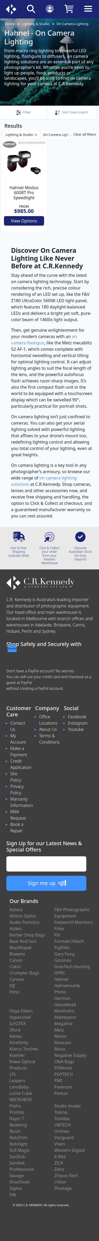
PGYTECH (63, 1074)
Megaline (63, 1023)
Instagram (77, 723)
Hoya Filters (21, 1011)
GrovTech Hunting (72, 966)
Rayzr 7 (17, 1118)
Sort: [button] (71, 112)
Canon (16, 960)
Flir (57, 935)
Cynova (17, 979)
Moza (59, 1049)
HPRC (59, 973)
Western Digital (69, 1150)
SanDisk (17, 1156)
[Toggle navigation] (88, 12)
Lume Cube (21, 1093)
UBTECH (62, 1125)
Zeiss (59, 1169)
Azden (16, 928)
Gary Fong (64, 954)
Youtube (76, 729)
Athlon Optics (23, 916)
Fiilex (59, 928)
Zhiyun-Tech (66, 1175)
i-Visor (60, 1182)
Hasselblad (65, 1004)
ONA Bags (64, 1061)
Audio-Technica (24, 922)
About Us (48, 729)
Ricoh (15, 1131)
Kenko (16, 1036)
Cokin (15, 966)
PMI (58, 1080)
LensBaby (19, 1087)
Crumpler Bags (24, 973)
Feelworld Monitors (73, 922)
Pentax (61, 1093)
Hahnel (61, 979)
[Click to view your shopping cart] (69, 8)
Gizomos (63, 960)
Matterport (65, 1017)
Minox (60, 1036)
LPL (13, 1074)
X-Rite (60, 1156)
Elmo (15, 992)
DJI (12, 985)
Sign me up (47, 883)
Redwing (18, 1125)
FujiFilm (62, 947)
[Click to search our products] (31, 8)
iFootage (63, 1188)
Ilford (15, 1030)
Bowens (17, 954)
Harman (62, 998)
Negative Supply (70, 1055)
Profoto (17, 1112)
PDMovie (63, 1068)
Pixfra (15, 1106)
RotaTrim (18, 1137)
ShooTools (20, 1182)
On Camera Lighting (72, 23)
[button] (23, 112)
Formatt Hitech (69, 941)
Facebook (77, 717)
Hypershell (20, 1017)
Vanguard (64, 1137)
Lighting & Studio (35, 23)
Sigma (16, 1188)
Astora (16, 909)
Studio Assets (67, 1106)
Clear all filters (84, 134)
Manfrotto (64, 1011)
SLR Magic (20, 1150)
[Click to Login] (49, 8)
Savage (17, 1175)
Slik (13, 1194)
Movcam (62, 1042)
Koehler (17, 1055)
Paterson (63, 1087)
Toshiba (62, 1118)
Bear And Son (23, 941)
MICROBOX (21, 1099)
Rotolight (19, 1144)
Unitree (61, 1131)
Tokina (60, 1112)
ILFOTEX (18, 1023)
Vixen (59, 1144)
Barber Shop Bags (27, 935)
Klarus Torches (24, 1049)
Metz (59, 1030)
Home (10, 23)
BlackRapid (20, 947)
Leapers (17, 1080)
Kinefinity (19, 1042)
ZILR (58, 1163)
